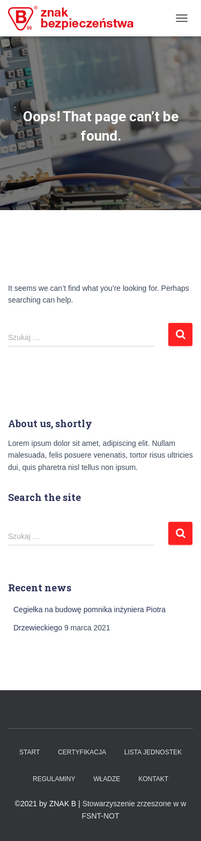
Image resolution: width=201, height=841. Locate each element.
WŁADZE (106, 779)
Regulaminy (54, 779)
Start (29, 752)
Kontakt (153, 779)
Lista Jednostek (153, 752)
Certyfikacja (82, 752)
